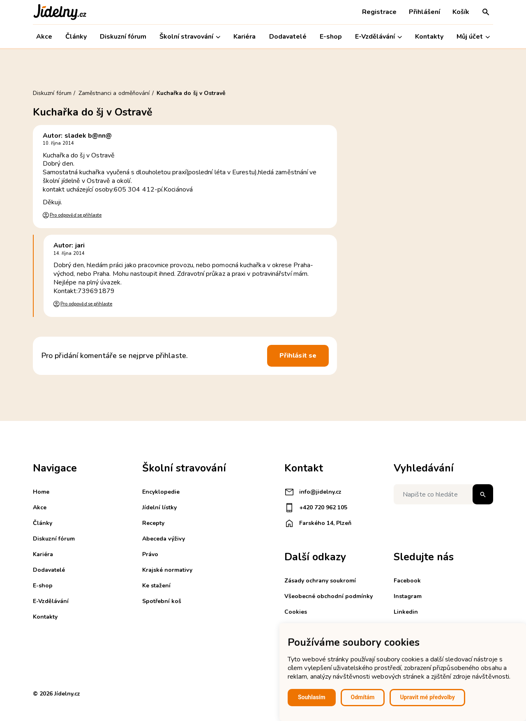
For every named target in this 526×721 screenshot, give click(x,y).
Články (76, 36)
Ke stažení (156, 585)
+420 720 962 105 (315, 508)
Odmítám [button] (363, 697)
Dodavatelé (288, 36)
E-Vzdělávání (378, 37)
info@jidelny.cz (312, 492)
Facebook (407, 581)
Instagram (408, 596)
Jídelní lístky (159, 507)
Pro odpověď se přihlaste (76, 215)
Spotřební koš (161, 601)
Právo (150, 554)
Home (41, 492)
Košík (460, 11)
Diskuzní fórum (123, 36)
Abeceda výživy (163, 539)
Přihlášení (424, 11)
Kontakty (429, 36)
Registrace (379, 11)
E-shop (331, 36)
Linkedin (406, 612)
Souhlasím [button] (311, 697)
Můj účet (473, 37)
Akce (44, 36)
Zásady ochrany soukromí (320, 581)
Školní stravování (189, 37)
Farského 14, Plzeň (317, 523)
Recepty (153, 523)
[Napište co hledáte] (443, 494)
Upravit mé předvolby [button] (427, 697)
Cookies (295, 612)
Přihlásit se (297, 355)
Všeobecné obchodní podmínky (328, 596)
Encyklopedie (161, 492)
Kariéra (244, 36)
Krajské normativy (167, 570)
